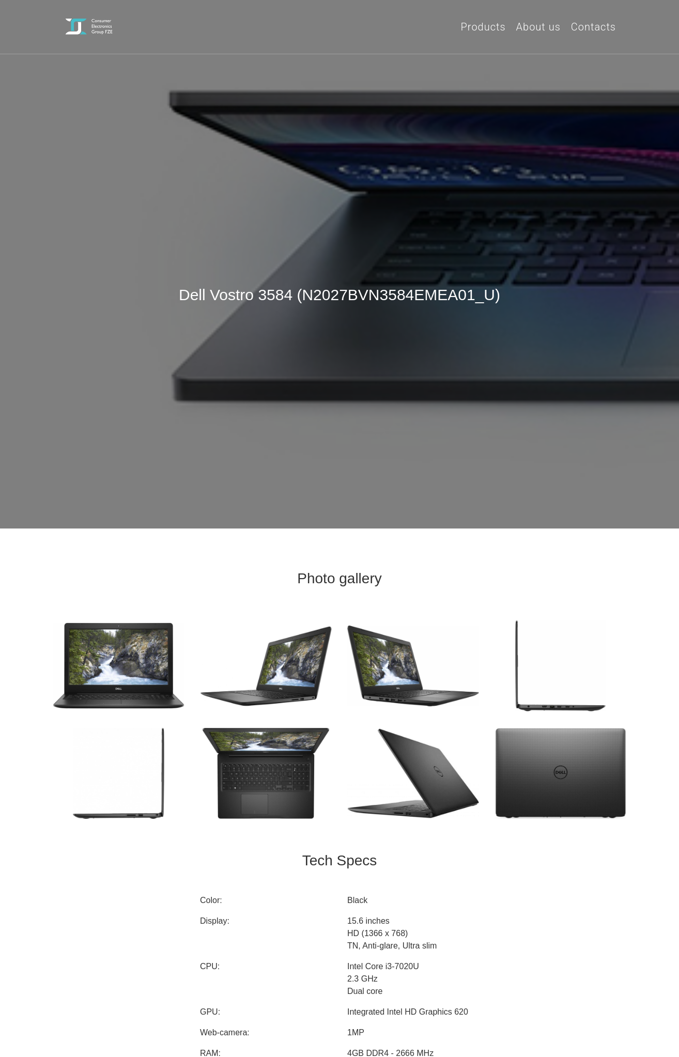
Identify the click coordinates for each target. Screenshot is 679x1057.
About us (538, 27)
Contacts (593, 27)
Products (483, 27)
